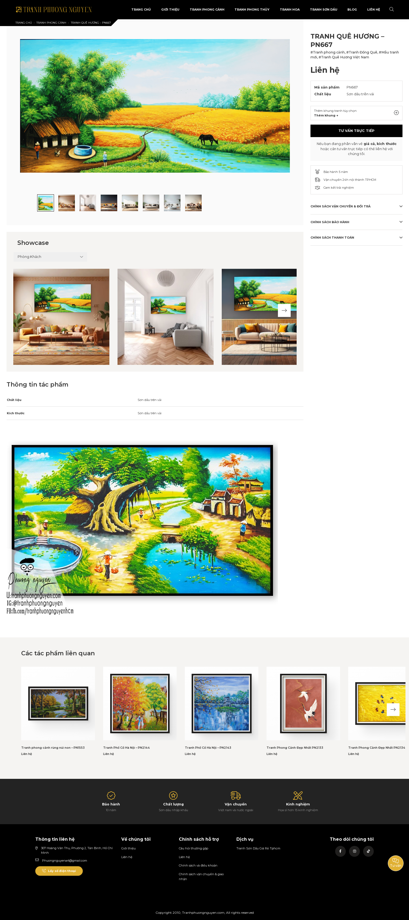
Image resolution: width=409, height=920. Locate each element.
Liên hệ (126, 857)
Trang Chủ (141, 9)
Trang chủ (23, 22)
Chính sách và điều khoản (198, 865)
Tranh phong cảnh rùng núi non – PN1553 (53, 748)
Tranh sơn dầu (323, 9)
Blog (352, 9)
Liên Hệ (373, 9)
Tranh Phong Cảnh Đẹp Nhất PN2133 (295, 748)
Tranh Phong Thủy (252, 9)
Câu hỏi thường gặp (193, 848)
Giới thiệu (128, 848)
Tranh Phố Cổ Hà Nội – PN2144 (126, 748)
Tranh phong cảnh (207, 9)
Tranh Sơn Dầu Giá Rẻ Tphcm (258, 848)
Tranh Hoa (290, 9)
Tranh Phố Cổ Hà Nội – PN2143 (208, 748)
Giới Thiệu (170, 9)
